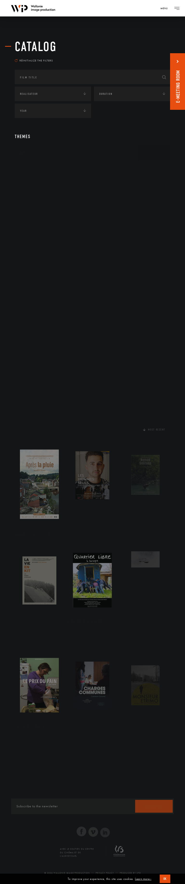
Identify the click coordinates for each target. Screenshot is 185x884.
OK (165, 879)
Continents (28, 168)
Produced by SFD (130, 872)
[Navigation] (165, 8)
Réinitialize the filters (34, 60)
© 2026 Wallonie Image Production (67, 872)
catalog (36, 46)
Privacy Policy (105, 872)
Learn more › (143, 879)
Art (22, 153)
